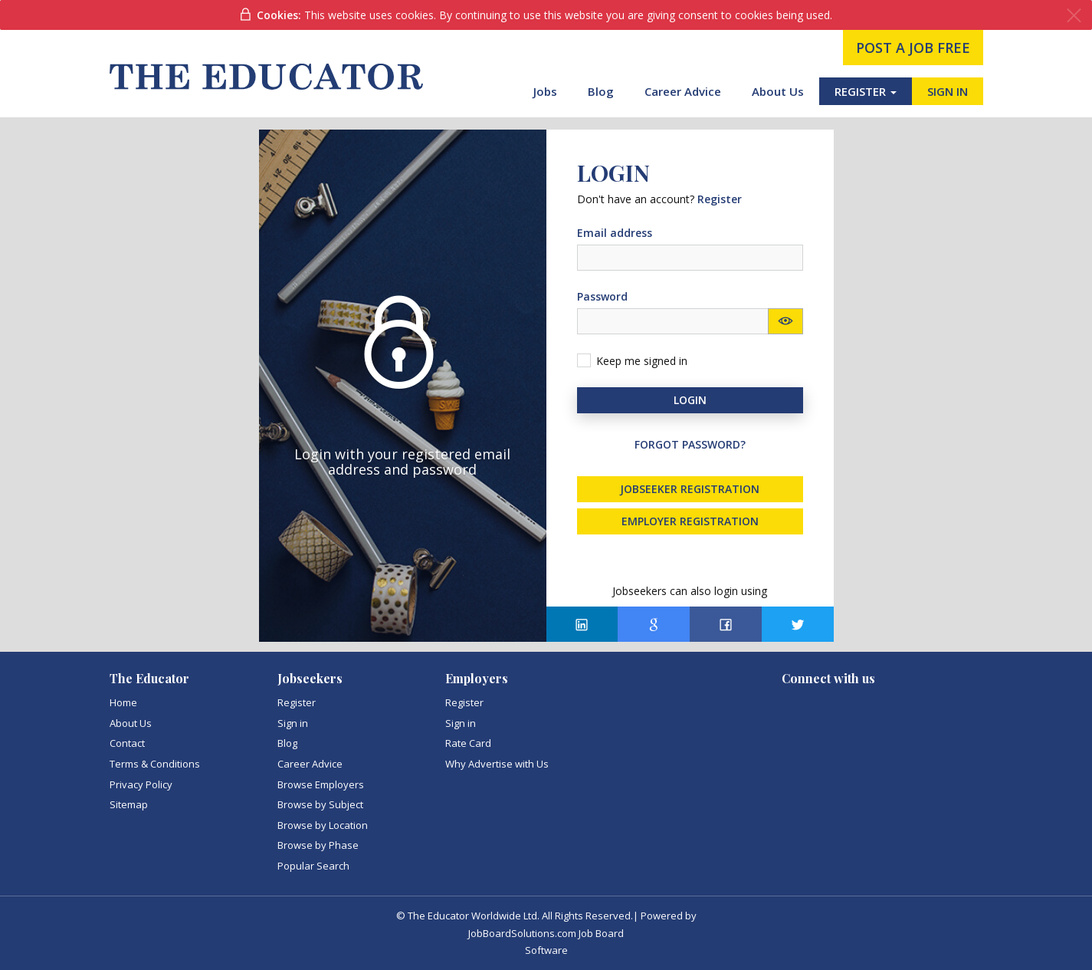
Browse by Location (322, 825)
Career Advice (682, 91)
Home (123, 702)
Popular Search (313, 866)
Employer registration (690, 521)
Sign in (292, 723)
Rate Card (468, 743)
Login (690, 400)
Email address (614, 232)
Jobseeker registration (689, 489)
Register (296, 702)
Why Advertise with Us (497, 764)
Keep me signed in (641, 360)
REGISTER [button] (866, 91)
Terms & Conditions (155, 764)
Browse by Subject (320, 804)
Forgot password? (690, 444)
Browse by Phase (318, 845)
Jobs (545, 91)
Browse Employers (320, 784)
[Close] (1074, 16)
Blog (601, 91)
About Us (778, 91)
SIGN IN (947, 91)
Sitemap (129, 804)
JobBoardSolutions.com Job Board (546, 933)
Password (602, 296)
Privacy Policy (141, 784)
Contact (127, 743)
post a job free (913, 47)
